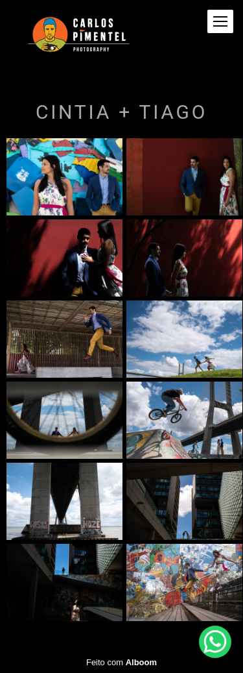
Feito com (121, 662)
